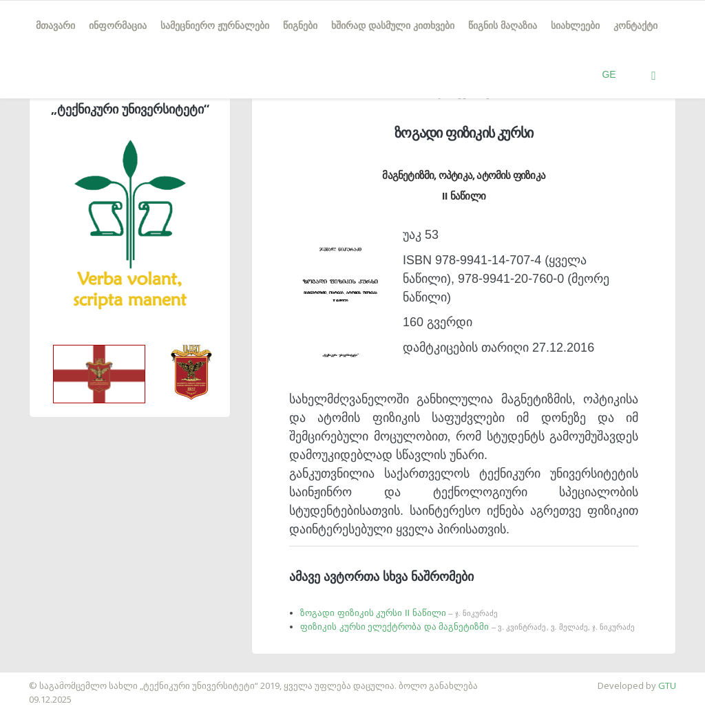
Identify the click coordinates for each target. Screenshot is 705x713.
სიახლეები (575, 25)
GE (608, 74)
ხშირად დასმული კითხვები (392, 25)
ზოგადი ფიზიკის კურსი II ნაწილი (399, 613)
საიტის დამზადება (40, 678)
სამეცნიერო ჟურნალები (214, 25)
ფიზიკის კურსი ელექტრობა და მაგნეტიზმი (467, 626)
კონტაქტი (635, 25)
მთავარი (55, 25)
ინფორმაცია (118, 25)
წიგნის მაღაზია (502, 25)
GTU (667, 685)
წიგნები (300, 25)
